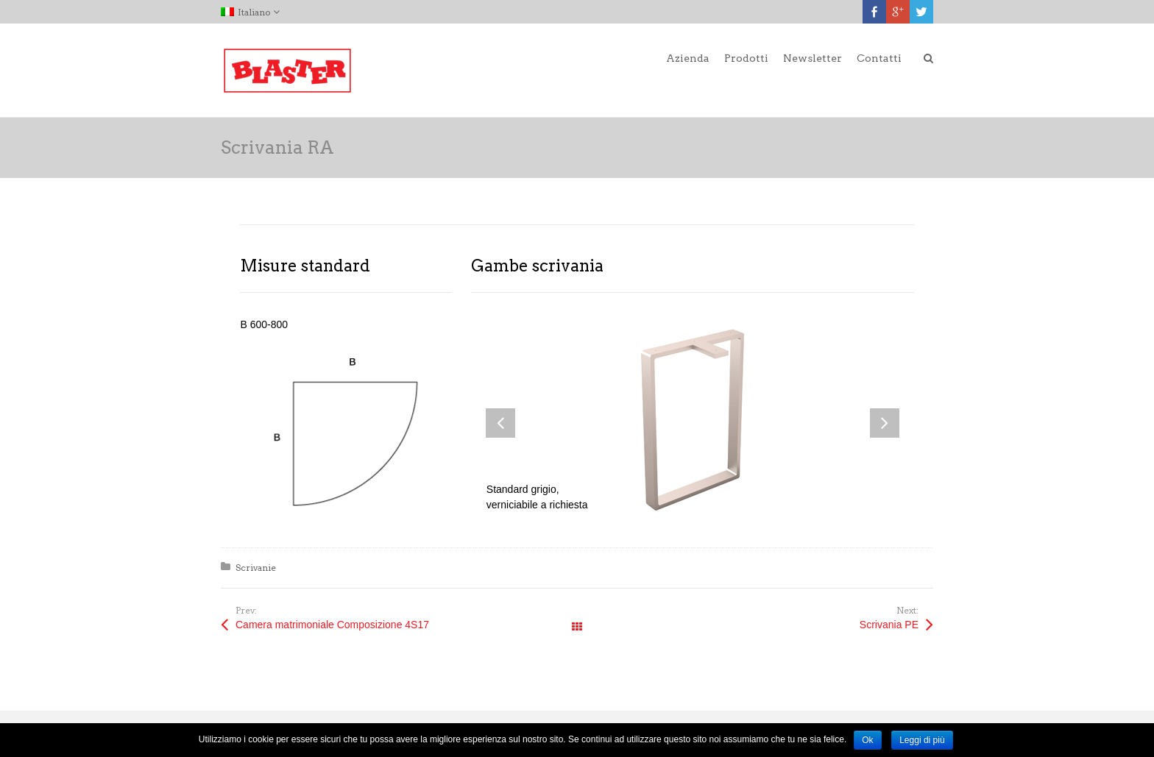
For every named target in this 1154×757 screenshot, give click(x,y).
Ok (867, 740)
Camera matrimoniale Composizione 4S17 (332, 624)
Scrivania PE (889, 624)
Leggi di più (921, 740)
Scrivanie (256, 567)
